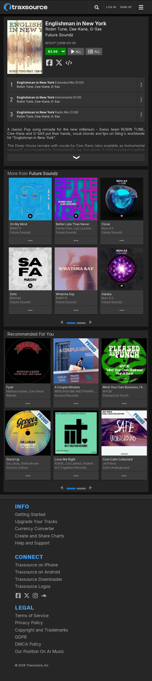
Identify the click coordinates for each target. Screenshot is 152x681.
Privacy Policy (29, 622)
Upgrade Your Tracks (36, 521)
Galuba (106, 294)
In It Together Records (71, 467)
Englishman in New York (35, 82)
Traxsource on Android (37, 571)
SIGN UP (126, 7)
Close (105, 224)
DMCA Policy (28, 644)
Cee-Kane (78, 29)
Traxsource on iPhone (36, 564)
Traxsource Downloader (38, 579)
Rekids (11, 395)
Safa (13, 294)
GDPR (21, 637)
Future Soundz (59, 34)
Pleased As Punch (116, 395)
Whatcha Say (65, 294)
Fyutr (9, 387)
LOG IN (111, 7)
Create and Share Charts (39, 535)
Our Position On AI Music (39, 651)
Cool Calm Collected (117, 459)
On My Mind (18, 224)
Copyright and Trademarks (41, 629)
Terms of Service (32, 615)
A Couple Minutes (67, 387)
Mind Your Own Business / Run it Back (124, 387)
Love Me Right (65, 459)
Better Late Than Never (72, 224)
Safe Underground (116, 467)
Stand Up (13, 459)
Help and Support (32, 542)
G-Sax (96, 29)
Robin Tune (56, 29)
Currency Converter (34, 528)
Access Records (66, 395)
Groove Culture (17, 467)
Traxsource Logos (33, 586)
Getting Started (30, 514)
